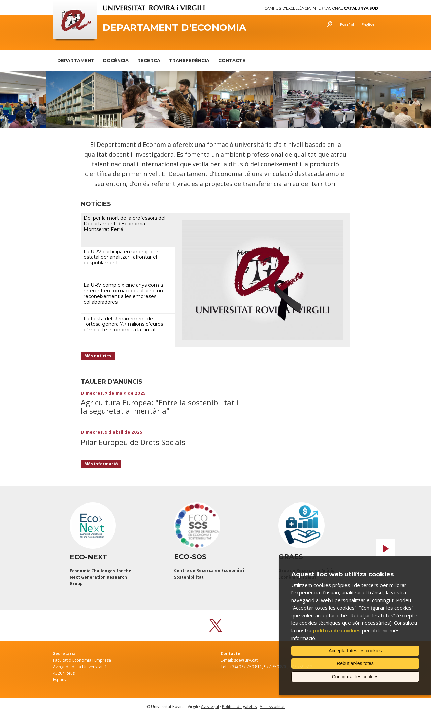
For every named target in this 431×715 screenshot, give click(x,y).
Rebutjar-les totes (355, 663)
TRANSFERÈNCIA (189, 60)
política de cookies (337, 630)
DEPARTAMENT (75, 60)
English (368, 24)
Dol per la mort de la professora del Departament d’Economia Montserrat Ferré (124, 223)
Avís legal (210, 706)
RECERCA (148, 60)
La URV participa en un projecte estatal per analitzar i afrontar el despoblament (121, 257)
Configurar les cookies (355, 676)
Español (347, 24)
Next (385, 548)
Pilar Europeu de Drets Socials (133, 442)
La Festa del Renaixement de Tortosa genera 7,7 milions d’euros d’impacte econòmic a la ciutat (123, 324)
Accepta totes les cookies (355, 650)
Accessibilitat (272, 706)
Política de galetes (239, 706)
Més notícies (97, 356)
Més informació (101, 464)
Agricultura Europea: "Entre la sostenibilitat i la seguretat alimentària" (159, 406)
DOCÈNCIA (116, 60)
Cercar (328, 24)
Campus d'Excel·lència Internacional (321, 8)
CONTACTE (231, 60)
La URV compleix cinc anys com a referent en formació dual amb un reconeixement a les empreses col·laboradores (123, 293)
